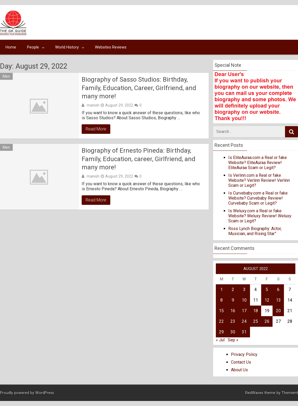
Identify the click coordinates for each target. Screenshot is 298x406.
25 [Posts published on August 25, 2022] (255, 321)
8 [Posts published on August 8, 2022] (221, 300)
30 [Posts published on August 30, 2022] (232, 331)
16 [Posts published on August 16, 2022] (232, 310)
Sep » (233, 339)
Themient (290, 393)
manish (93, 105)
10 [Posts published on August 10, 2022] (244, 300)
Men (6, 76)
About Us (239, 369)
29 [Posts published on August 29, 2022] (221, 331)
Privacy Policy (244, 354)
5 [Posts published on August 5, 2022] (267, 289)
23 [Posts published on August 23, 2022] (232, 321)
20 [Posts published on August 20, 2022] (278, 310)
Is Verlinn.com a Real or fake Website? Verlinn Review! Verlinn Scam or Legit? (259, 180)
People (33, 47)
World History (67, 47)
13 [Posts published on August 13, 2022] (278, 300)
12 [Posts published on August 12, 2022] (267, 300)
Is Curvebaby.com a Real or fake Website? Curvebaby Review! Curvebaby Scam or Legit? (258, 198)
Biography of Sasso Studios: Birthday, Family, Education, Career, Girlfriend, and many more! (139, 88)
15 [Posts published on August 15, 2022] (221, 310)
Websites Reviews (110, 47)
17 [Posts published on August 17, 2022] (244, 310)
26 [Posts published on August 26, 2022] (267, 321)
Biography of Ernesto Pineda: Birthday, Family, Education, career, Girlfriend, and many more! (138, 159)
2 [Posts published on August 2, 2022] (233, 289)
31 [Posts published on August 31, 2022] (244, 331)
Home (11, 47)
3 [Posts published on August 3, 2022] (244, 289)
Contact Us (241, 362)
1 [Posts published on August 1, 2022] (221, 289)
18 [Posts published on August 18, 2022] (255, 310)
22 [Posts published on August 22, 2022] (221, 321)
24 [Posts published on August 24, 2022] (244, 321)
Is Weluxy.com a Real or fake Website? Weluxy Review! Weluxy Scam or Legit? (259, 215)
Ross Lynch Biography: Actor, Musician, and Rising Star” (255, 231)
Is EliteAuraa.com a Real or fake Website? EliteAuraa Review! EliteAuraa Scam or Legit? (257, 162)
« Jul (220, 339)
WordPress (44, 393)
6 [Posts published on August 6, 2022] (278, 289)
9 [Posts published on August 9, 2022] (233, 300)
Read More (96, 128)
